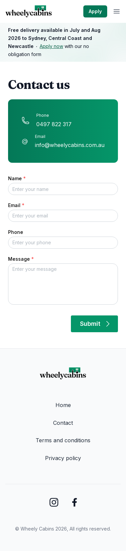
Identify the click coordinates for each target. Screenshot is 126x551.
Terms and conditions (63, 440)
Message (21, 259)
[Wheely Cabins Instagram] (53, 502)
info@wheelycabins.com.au (69, 145)
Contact (63, 422)
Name (17, 178)
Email (16, 205)
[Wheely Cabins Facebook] (74, 502)
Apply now (51, 46)
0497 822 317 (54, 124)
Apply (95, 11)
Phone (15, 232)
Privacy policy (63, 458)
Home (63, 405)
